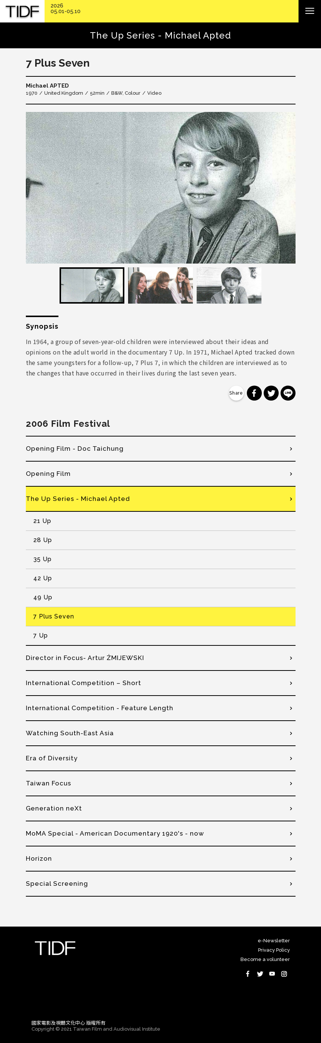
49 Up (42, 597)
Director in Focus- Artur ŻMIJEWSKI (85, 658)
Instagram (284, 974)
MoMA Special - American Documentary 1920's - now (115, 833)
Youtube (272, 974)
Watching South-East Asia (70, 733)
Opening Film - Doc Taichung (75, 448)
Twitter (260, 974)
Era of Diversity (52, 758)
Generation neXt (54, 808)
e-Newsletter (274, 940)
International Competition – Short (83, 683)
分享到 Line (288, 393)
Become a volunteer (265, 959)
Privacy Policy (274, 950)
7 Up (40, 635)
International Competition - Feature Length (99, 708)
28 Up (42, 540)
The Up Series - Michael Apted (78, 498)
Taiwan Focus (48, 783)
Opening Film (48, 473)
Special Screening (57, 883)
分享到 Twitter (271, 393)
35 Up (42, 559)
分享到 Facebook (254, 393)
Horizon (39, 858)
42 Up (42, 578)
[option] (161, 188)
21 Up (42, 520)
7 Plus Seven (53, 616)
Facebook (248, 974)
